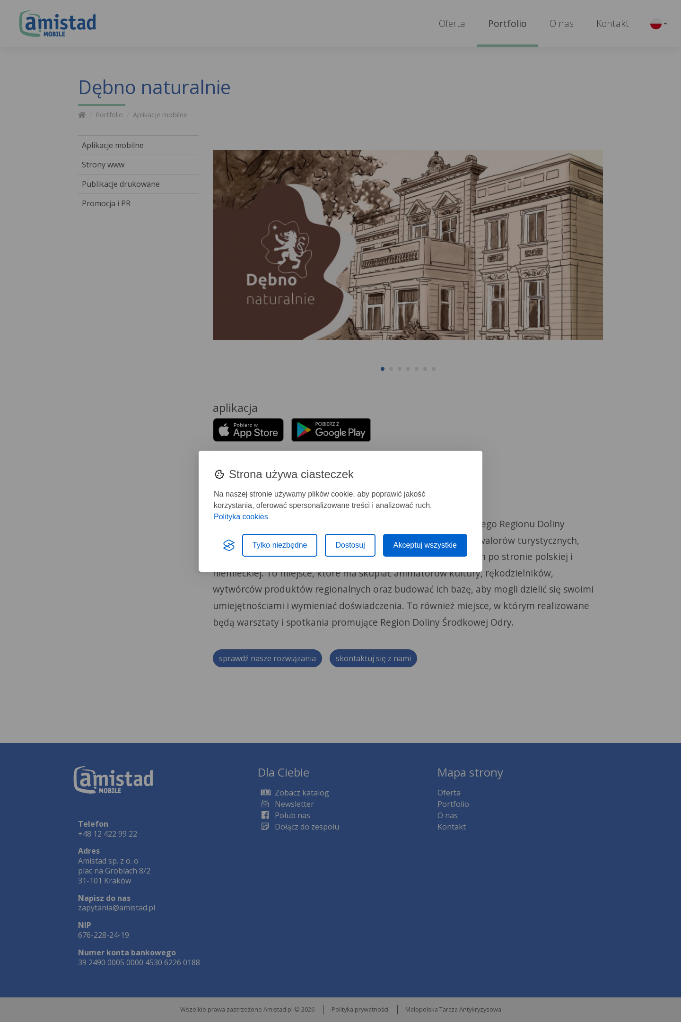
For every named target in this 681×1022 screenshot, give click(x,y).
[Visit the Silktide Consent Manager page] (229, 545)
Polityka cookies (241, 517)
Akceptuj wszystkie (425, 545)
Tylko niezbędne (280, 545)
